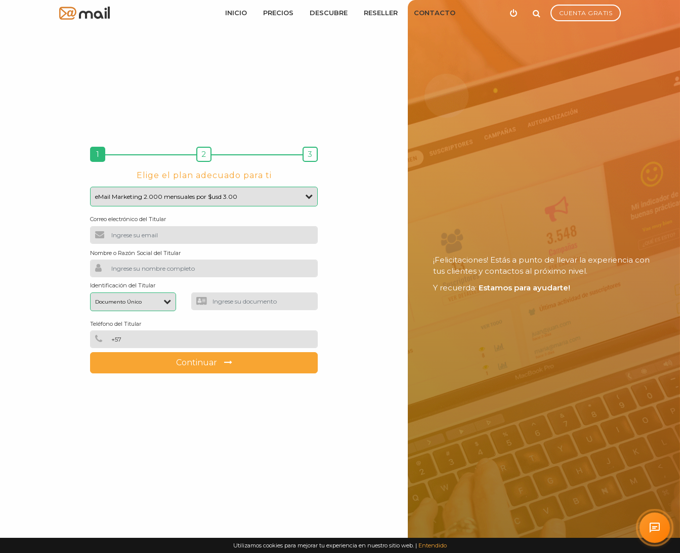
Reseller (381, 13)
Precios (278, 13)
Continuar (204, 362)
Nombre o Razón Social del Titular (135, 253)
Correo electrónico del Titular (128, 219)
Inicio (236, 13)
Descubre (329, 13)
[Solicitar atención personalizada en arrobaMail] (655, 528)
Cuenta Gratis (586, 13)
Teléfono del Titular (115, 323)
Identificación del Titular (122, 285)
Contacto (434, 13)
